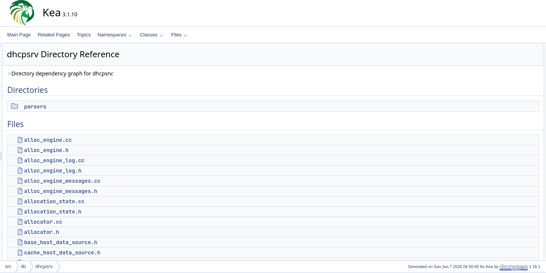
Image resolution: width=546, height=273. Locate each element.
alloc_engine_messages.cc (130, 180)
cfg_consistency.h (512, 247)
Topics (84, 35)
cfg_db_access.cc (512, 256)
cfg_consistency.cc (513, 239)
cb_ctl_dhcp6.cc (510, 206)
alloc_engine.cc (116, 139)
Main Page (19, 35)
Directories (499, 47)
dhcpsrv (44, 266)
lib (23, 266)
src (8, 266)
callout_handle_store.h (517, 172)
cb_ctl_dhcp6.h (509, 214)
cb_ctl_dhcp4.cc (510, 189)
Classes (151, 35)
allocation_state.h (120, 211)
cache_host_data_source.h (130, 252)
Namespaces (114, 35)
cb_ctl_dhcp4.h (509, 197)
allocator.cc (111, 221)
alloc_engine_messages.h (128, 191)
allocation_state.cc (122, 201)
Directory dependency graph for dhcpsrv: (128, 73)
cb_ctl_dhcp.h (508, 181)
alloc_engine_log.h (120, 170)
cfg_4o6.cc (505, 222)
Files (179, 35)
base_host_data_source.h (128, 242)
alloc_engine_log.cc (122, 160)
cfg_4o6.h (504, 231)
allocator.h (109, 232)
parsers (103, 106)
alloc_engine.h (114, 150)
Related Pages (54, 35)
